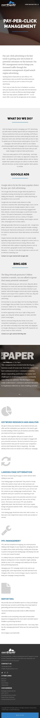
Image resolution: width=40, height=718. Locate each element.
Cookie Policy (5, 709)
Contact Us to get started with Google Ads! (14, 256)
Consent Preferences (14, 709)
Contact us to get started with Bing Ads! (13, 334)
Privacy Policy (33, 708)
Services (3, 681)
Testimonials (4, 685)
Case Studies (5, 683)
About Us (3, 678)
